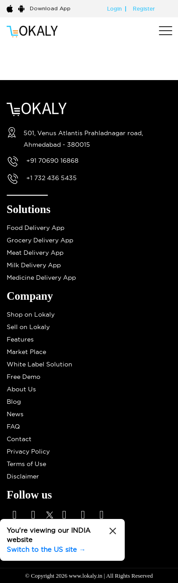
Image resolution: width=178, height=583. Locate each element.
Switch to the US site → (46, 549)
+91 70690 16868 (52, 160)
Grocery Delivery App (40, 240)
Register (144, 9)
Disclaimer (23, 476)
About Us (21, 389)
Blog (14, 401)
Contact (19, 438)
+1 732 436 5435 (51, 177)
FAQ (13, 426)
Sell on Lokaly (28, 326)
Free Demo (23, 376)
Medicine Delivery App (41, 277)
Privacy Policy (28, 451)
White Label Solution (39, 364)
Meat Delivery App (35, 252)
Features (20, 339)
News (15, 414)
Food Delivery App (35, 227)
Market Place (26, 351)
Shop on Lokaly (31, 314)
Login (114, 9)
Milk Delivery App (34, 265)
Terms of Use (26, 463)
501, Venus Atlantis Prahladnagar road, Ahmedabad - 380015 (83, 138)
